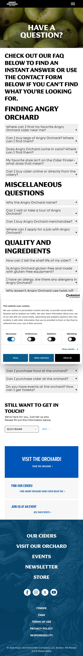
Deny (15, 358)
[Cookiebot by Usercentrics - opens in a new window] (68, 296)
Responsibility (41, 635)
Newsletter (41, 567)
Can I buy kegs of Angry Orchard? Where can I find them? (40, 139)
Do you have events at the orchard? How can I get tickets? (39, 388)
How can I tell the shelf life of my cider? (38, 260)
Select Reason (14, 429)
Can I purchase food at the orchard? (36, 371)
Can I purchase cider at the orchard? (37, 379)
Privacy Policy (41, 628)
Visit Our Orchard (41, 546)
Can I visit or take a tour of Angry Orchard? (33, 212)
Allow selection (41, 358)
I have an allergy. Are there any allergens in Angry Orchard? (41, 281)
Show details (68, 349)
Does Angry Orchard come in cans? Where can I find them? (41, 150)
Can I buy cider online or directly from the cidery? (41, 173)
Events (41, 556)
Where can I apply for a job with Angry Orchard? (38, 231)
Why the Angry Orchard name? (31, 202)
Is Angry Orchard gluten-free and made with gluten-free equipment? (39, 270)
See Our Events (41, 512)
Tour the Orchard (41, 466)
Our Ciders (41, 536)
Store (41, 577)
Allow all (67, 358)
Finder (42, 608)
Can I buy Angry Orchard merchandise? (39, 221)
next (44, 429)
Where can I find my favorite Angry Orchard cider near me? (35, 128)
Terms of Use (41, 621)
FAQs (41, 615)
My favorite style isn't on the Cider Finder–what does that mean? (40, 162)
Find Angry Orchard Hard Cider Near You (41, 491)
